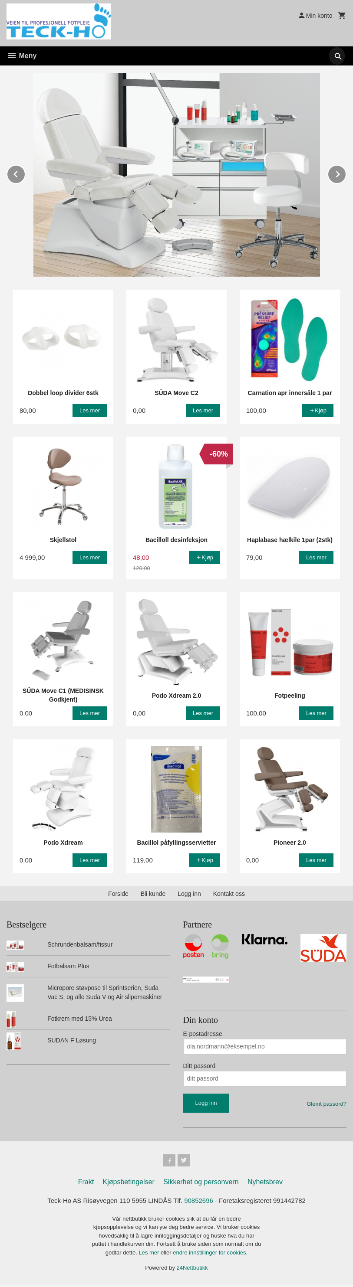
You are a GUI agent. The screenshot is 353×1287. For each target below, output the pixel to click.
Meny (21, 55)
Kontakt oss (229, 893)
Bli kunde (153, 893)
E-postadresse (202, 1033)
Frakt (86, 1183)
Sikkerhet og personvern (200, 1183)
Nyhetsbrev (265, 1183)
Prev (25, 172)
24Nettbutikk (192, 1270)
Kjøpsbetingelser (129, 1183)
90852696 (200, 1202)
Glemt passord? (326, 1103)
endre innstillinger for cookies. (210, 1254)
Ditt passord (199, 1065)
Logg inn (189, 893)
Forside (118, 893)
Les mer (150, 1254)
